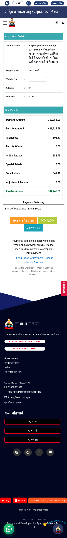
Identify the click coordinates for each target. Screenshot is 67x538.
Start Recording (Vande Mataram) (47, 500)
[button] (7, 3)
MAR (18, 3)
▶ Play (5, 500)
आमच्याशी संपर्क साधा (13, 372)
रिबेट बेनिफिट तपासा (23, 220)
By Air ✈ (33, 421)
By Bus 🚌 (33, 439)
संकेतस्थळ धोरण (11, 358)
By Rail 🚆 (33, 430)
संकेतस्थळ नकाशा (11, 363)
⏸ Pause (19, 500)
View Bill (33, 227)
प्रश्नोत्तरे (7, 367)
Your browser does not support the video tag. (34, 477)
